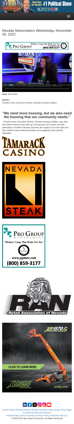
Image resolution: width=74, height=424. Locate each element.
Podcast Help (13, 415)
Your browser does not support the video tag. (37, 72)
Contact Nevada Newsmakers (37, 412)
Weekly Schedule (39, 410)
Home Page (8, 410)
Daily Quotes (54, 410)
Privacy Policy (43, 415)
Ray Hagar (67, 410)
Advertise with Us (58, 415)
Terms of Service (27, 415)
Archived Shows (23, 410)
